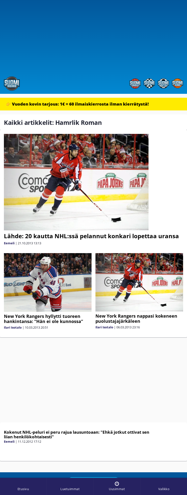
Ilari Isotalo (13, 327)
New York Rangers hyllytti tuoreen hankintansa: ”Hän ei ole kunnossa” (43, 318)
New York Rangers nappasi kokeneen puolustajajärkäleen (136, 318)
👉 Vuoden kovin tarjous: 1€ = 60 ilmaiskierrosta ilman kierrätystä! (77, 104)
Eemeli (9, 243)
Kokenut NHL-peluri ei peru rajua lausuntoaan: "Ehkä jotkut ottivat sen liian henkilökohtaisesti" (76, 434)
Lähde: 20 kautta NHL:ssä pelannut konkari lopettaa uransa (91, 236)
